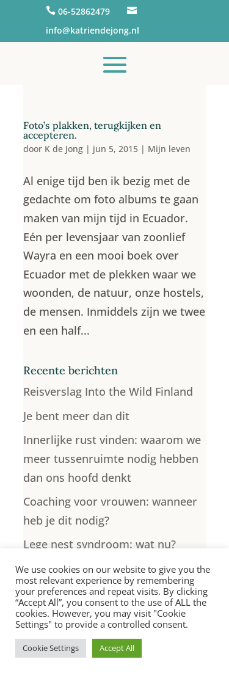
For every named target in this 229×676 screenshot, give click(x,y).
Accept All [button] (117, 647)
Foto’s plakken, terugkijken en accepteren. (92, 130)
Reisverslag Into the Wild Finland (108, 391)
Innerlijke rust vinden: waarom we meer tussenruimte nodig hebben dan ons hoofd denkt (112, 458)
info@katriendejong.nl (92, 30)
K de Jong (64, 148)
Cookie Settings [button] (51, 647)
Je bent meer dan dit (76, 416)
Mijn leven (169, 148)
